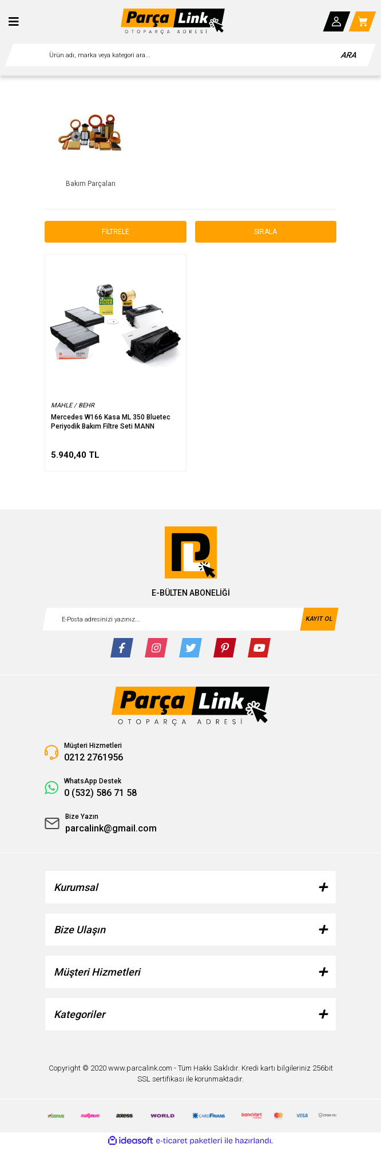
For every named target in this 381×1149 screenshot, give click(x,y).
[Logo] (173, 21)
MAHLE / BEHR (72, 405)
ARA (349, 55)
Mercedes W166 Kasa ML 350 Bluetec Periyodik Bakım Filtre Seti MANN (110, 421)
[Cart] (362, 21)
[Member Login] (337, 21)
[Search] (190, 54)
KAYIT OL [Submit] (319, 618)
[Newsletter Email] (190, 619)
